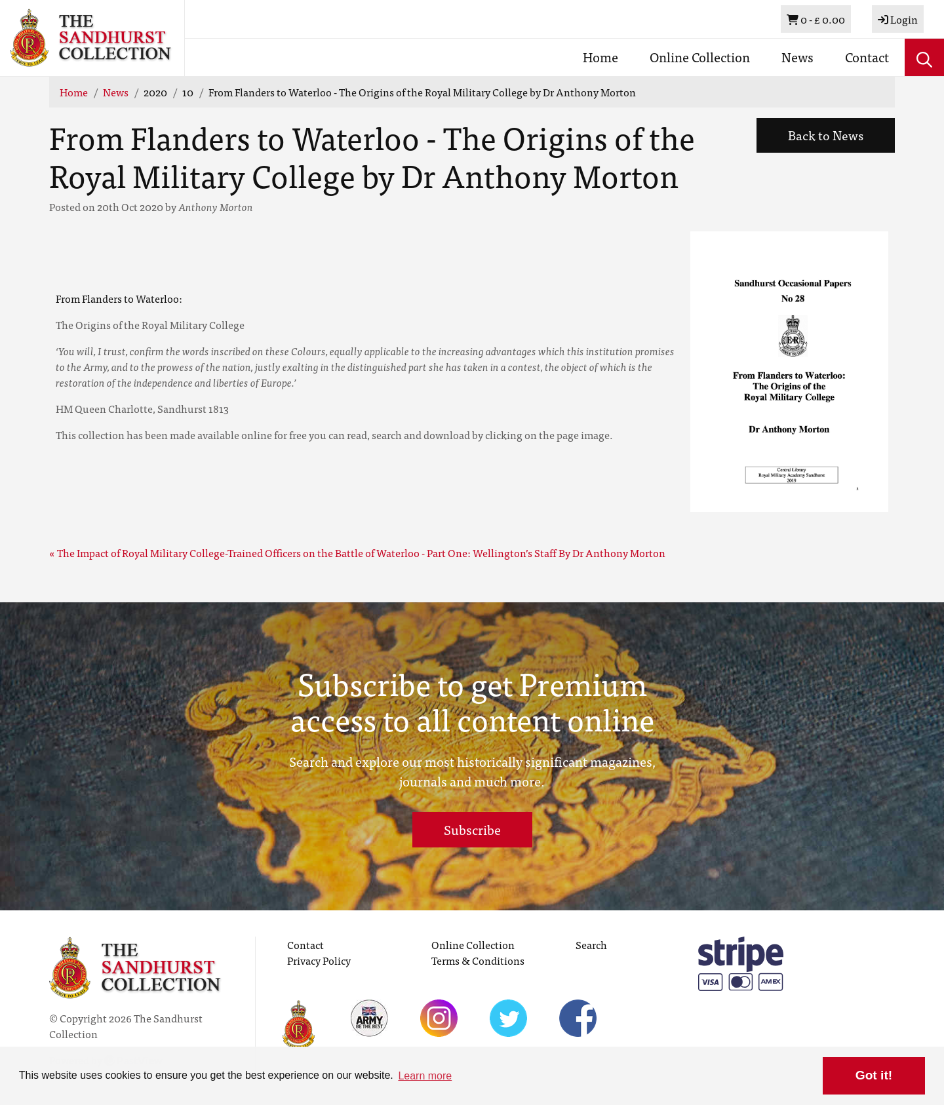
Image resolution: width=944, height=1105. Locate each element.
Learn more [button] (425, 1075)
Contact (867, 57)
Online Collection (700, 57)
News (797, 57)
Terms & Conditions (477, 960)
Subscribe (472, 829)
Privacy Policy (319, 960)
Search (591, 944)
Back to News (825, 135)
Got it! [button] (874, 1075)
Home (600, 57)
